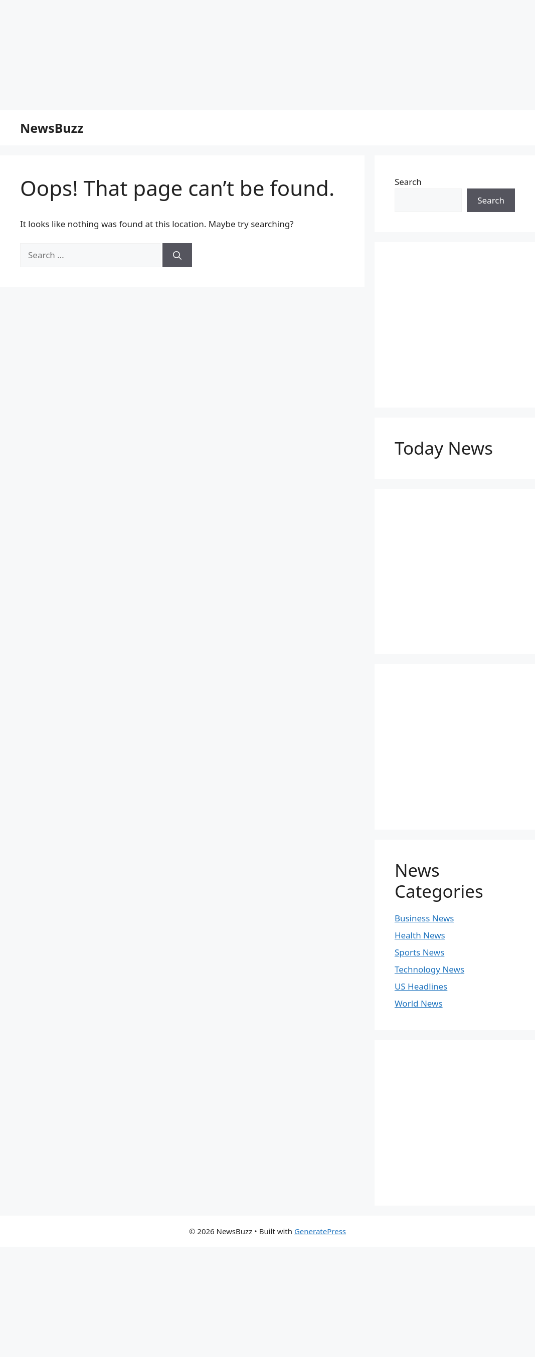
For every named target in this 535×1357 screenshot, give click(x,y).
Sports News (419, 952)
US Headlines (421, 986)
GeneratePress (320, 1231)
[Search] (177, 255)
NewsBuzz (51, 127)
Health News (420, 935)
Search (408, 181)
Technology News (429, 969)
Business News (424, 918)
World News (419, 1003)
